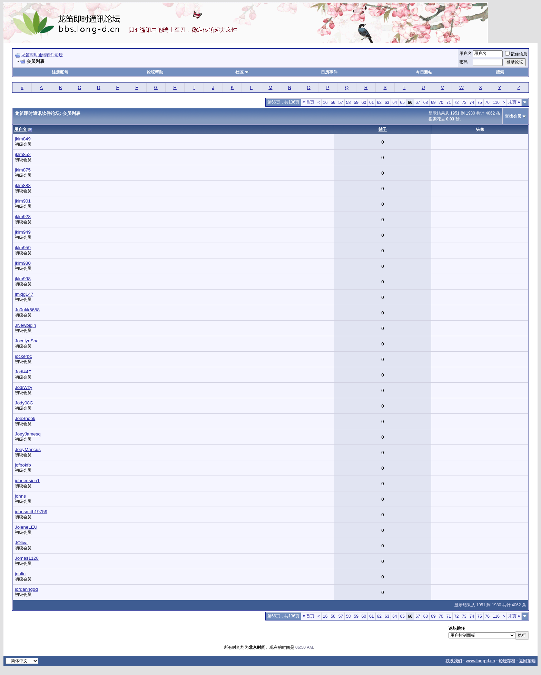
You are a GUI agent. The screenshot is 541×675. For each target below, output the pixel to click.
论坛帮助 (155, 72)
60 (364, 102)
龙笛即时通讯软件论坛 (42, 54)
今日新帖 (424, 72)
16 (325, 102)
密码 (463, 62)
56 (333, 102)
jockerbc (23, 356)
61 (371, 102)
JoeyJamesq (28, 434)
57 (340, 102)
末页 (514, 102)
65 (402, 102)
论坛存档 (507, 660)
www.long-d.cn (480, 660)
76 (487, 102)
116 (496, 102)
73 (464, 102)
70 (441, 102)
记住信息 (516, 54)
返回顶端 (527, 660)
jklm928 (23, 216)
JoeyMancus (28, 449)
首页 (308, 102)
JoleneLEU (26, 527)
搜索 (500, 72)
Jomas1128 (27, 558)
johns (20, 496)
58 (348, 102)
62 (379, 102)
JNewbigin (25, 325)
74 (472, 102)
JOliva (21, 542)
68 (425, 102)
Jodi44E (23, 371)
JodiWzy (23, 387)
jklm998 (23, 278)
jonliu (20, 573)
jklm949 (23, 232)
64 (394, 102)
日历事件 (329, 72)
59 (356, 102)
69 (433, 102)
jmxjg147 (24, 294)
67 (417, 102)
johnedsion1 (27, 480)
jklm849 (23, 138)
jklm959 (23, 247)
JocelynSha (27, 340)
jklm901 (23, 201)
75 (479, 102)
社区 (241, 72)
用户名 (465, 53)
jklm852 (23, 154)
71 (448, 102)
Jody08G (24, 402)
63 (387, 102)
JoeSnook (25, 418)
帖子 (382, 129)
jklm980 (23, 263)
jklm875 (23, 170)
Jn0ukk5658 (27, 309)
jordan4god (26, 589)
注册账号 (60, 72)
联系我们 (453, 660)
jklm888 (23, 185)
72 (456, 102)
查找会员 (513, 116)
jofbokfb (23, 465)
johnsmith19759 (31, 511)
